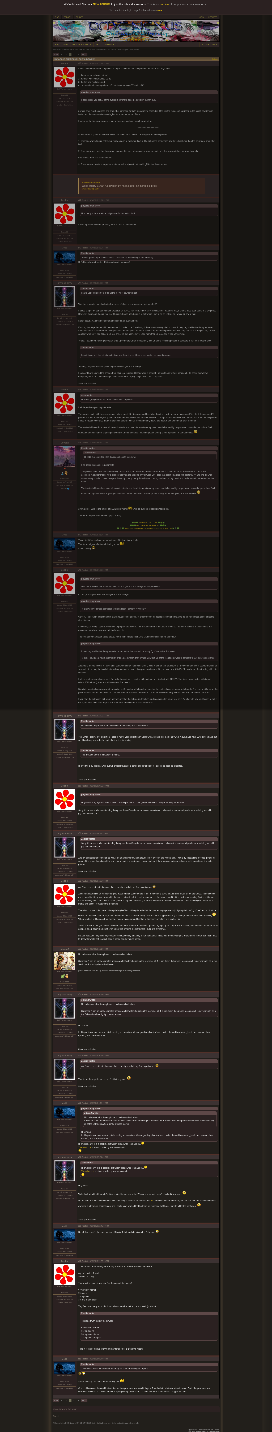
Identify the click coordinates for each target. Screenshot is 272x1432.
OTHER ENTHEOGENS (85, 49)
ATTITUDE (109, 44)
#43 (79, 248)
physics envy (64, 283)
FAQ (57, 44)
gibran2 (65, 949)
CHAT (57, 17)
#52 (79, 881)
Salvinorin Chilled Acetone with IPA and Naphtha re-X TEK (148, 528)
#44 (79, 283)
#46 (79, 442)
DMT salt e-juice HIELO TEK (148, 525)
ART (98, 44)
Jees (64, 247)
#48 (79, 570)
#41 (79, 63)
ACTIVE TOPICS (209, 44)
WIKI (65, 44)
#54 (79, 994)
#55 (79, 1055)
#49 (79, 716)
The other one (84, 1147)
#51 (79, 833)
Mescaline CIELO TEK (148, 522)
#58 (79, 1226)
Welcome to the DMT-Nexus (64, 49)
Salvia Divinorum (103, 49)
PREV (56, 55)
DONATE (79, 17)
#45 (79, 389)
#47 (79, 535)
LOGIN (201, 17)
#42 (79, 200)
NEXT (84, 55)
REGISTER (212, 17)
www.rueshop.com (91, 182)
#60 (79, 1359)
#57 (79, 1157)
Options (215, 59)
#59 (79, 1261)
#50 (79, 786)
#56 (79, 1103)
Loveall (65, 442)
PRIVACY (67, 17)
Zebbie (65, 63)
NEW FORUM (101, 4)
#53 (79, 949)
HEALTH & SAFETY (82, 44)
